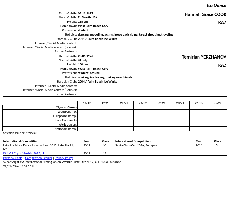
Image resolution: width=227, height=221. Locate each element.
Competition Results (38, 158)
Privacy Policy (64, 158)
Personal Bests (12, 158)
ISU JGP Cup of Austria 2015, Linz (25, 153)
